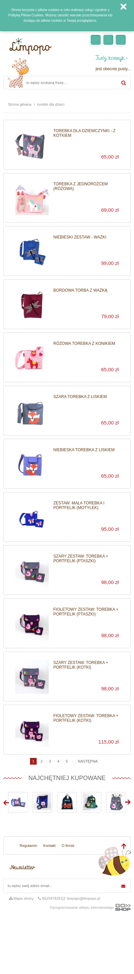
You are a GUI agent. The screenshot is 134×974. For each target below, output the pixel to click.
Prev (6, 802)
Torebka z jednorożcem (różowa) (80, 186)
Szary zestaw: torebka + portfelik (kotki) (80, 665)
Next (128, 802)
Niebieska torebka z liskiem (84, 450)
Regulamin (28, 846)
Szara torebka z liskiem (80, 396)
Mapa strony (23, 898)
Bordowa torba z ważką (80, 290)
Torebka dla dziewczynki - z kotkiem (84, 133)
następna (87, 761)
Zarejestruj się (108, 40)
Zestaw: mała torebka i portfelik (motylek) (78, 505)
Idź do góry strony (123, 846)
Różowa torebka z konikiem (84, 343)
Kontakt (49, 846)
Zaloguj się (121, 40)
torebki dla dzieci (50, 104)
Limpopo (30, 46)
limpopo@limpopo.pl (83, 898)
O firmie (68, 846)
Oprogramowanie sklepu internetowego (90, 909)
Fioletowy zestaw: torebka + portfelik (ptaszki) (85, 611)
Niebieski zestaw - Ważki (79, 237)
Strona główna (19, 104)
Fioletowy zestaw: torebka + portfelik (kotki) (85, 718)
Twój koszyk (110, 59)
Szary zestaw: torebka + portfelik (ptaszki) (80, 558)
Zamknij (123, 7)
